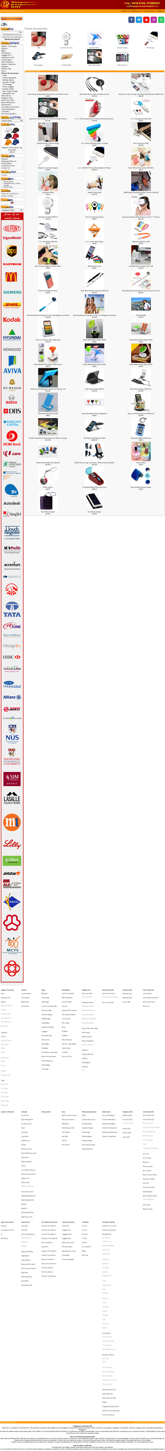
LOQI (104, 1208)
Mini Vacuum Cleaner (28, 1193)
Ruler (145, 1103)
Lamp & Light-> (7, 60)
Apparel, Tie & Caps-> (9, 46)
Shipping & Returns (8, 161)
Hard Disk (45, 1177)
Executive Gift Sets (27, 1181)
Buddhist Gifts (127, 1082)
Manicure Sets (148, 1118)
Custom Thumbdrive (48, 1168)
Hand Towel (5, 1067)
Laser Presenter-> (7, 62)
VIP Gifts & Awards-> (9, 114)
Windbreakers (6, 1010)
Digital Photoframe (27, 1132)
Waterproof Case (122, 64)
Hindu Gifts (127, 1091)
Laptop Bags (45, 1013)
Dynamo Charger (8, 82)
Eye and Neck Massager (90, 1017)
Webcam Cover (148, 1148)
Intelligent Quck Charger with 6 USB (141, 266)
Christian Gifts (128, 1085)
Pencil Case (45, 1025)
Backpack (45, 992)
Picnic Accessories (27, 1136)
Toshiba (105, 1227)
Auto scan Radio (87, 992)
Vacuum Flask (67, 1037)
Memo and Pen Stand (28, 1190)
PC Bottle (65, 1019)
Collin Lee (105, 1258)
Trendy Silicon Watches (150, 1106)
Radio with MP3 (87, 995)
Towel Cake (4, 1073)
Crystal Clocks (107, 1248)
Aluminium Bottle (68, 992)
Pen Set (64, 1100)
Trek (103, 1230)
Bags (43, 989)
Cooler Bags (45, 998)
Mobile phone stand (94, 266)
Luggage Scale (66, 1168)
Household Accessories (29, 1108)
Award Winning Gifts (109, 1165)
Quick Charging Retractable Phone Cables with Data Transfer (48, 94)
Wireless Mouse (87, 1029)
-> (10, 73)
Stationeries (25, 1159)
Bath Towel (4, 1058)
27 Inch (84, 1171)
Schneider (105, 1221)
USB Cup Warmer (87, 1036)
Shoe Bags (45, 1031)
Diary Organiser (26, 1171)
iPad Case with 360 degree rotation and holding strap (48, 389)
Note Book (24, 1174)
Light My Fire (106, 1205)
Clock (23, 1091)
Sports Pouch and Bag (49, 1037)
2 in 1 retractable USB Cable (48, 241)
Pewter (104, 1289)
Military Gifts (6, 69)
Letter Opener (26, 1187)
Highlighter (25, 1184)
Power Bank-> (6, 96)
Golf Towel (4, 1064)
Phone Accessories (17, 11)
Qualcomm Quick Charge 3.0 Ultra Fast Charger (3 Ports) (48, 119)
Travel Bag (45, 1046)
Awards (23, 989)
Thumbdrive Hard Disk (49, 1159)
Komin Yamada (107, 1270)
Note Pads (24, 1196)
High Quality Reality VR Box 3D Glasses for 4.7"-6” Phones (141, 217)
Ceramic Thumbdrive (49, 1162)
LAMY (104, 1202)
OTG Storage (7, 84)
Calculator (24, 1162)
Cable (4, 75)
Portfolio (24, 1177)
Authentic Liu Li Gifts (109, 1162)
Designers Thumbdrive (49, 1171)
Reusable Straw (67, 1025)
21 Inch (84, 1165)
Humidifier (25, 1112)
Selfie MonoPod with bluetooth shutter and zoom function (141, 291)
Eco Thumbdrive (47, 1174)
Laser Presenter (148, 989)
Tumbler (65, 1034)
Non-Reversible (6, 1013)
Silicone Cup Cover (149, 1133)
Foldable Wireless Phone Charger (48, 143)
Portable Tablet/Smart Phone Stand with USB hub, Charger (48, 438)
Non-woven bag (47, 1022)
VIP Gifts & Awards (108, 1159)
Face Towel (4, 1061)
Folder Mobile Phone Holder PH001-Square (48, 364)
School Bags (45, 1028)
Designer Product (108, 1255)
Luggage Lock (66, 1165)
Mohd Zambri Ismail (109, 1273)
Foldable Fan (25, 1100)
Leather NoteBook (108, 1177)
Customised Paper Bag (49, 1001)
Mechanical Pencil (68, 1085)
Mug (63, 1016)
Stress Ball (146, 1146)
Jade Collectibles (107, 1283)
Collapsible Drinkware (69, 1004)
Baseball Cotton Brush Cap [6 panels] (12, 148)
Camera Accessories (9, 78)
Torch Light (126, 998)
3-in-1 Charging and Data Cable (141, 119)
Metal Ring (25, 998)
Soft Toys (24, 1145)
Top (1, 11)
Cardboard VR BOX (48, 192)
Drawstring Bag (47, 1007)
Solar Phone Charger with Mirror (141, 389)
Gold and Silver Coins (109, 1280)
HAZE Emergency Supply (110, 995)
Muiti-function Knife (150, 1124)
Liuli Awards (25, 995)
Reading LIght (127, 995)
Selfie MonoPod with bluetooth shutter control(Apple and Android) (48, 315)
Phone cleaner (48, 487)
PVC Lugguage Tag (149, 1094)
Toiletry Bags (46, 1043)
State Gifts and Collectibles (111, 1295)
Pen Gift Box (66, 1094)
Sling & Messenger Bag (49, 1034)
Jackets (3, 998)
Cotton (3, 1032)
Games (23, 1103)
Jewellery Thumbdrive (49, 1180)
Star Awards (25, 1001)
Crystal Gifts (106, 1239)
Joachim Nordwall (108, 1267)
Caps (2, 992)
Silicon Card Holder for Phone (48, 291)
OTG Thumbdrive (47, 1192)
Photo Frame (25, 1129)
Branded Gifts (107, 1168)
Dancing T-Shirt (6, 1026)
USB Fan (84, 1039)
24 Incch (85, 1168)
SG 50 (104, 1261)
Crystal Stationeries (108, 1251)
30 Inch (84, 1174)
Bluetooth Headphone (89, 1011)
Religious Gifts (128, 1079)
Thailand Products (108, 1298)
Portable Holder (66, 64)
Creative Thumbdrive (49, 1165)
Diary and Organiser (28, 1168)
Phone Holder (141, 463)
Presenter (146, 1001)
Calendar (24, 1165)
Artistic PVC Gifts (148, 1085)
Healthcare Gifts (108, 989)
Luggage (44, 1019)
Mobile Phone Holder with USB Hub (48, 463)
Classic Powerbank (108, 1082)
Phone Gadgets (38, 64)
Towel (3, 1055)
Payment (4, 159)
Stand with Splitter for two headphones (94, 413)
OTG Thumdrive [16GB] (141, 143)
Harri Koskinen (107, 1264)
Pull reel (146, 1130)
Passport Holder (67, 1177)
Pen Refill (65, 1097)
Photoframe (106, 1183)
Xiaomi (104, 1236)
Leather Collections (8, 64)
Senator (104, 1224)
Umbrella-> (5, 111)
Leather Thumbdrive (49, 1183)
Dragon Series (107, 1199)
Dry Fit (3, 1035)
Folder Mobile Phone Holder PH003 (140, 340)
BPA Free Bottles (67, 995)
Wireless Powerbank (109, 1097)
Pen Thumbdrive (47, 1195)
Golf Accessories (26, 1106)
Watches (24, 1148)
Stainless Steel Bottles (69, 1028)
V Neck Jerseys (6, 1051)
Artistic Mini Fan (148, 1082)
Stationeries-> (6, 105)
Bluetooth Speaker (88, 1014)
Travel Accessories (68, 1159)
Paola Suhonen (107, 1276)
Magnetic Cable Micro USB (141, 241)
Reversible (4, 1016)
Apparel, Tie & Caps (7, 989)
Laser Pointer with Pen (150, 995)
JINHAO (104, 1196)
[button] (126, 11)
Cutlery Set (24, 1097)
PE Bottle (65, 1022)
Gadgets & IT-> (6, 55)
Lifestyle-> (5, 66)
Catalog (6, 11)
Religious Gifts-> (7, 98)
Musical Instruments (28, 1123)
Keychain (146, 1115)
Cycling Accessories (7, 1165)
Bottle (84, 1180)
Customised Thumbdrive (151, 1091)
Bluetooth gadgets (88, 1008)
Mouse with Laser (149, 998)
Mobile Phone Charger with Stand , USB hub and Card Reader (94, 463)
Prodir (104, 1218)
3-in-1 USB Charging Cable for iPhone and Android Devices (94, 119)
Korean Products (26, 1114)
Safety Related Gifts (27, 1142)
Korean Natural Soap (109, 1286)
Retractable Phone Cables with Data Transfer (94, 94)
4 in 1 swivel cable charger (94, 241)
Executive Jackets (6, 1001)
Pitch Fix (105, 1215)
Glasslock (105, 1193)
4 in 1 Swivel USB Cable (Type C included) (94, 143)
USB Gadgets (86, 1042)
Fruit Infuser (66, 1010)
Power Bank (106, 1079)
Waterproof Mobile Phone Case (141, 438)
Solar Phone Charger (48, 512)
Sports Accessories (7, 1159)
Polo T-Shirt (4, 1029)
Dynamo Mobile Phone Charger (141, 487)
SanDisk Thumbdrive (49, 1198)
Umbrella (85, 1159)
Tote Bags (105, 1211)
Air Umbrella (86, 1177)
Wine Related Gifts (27, 1151)
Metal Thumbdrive (48, 1186)
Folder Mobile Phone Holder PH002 (140, 364)
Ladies (23, 1117)
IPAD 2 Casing (107, 1174)
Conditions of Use (8, 166)
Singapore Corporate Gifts (110, 1292)
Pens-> (3, 71)
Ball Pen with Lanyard (69, 1082)
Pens (63, 1079)
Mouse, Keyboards (88, 1026)
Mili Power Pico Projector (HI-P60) (94, 438)
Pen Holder (25, 1202)
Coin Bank (24, 1094)
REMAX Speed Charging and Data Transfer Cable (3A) (141, 192)
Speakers (85, 1033)
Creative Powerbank (108, 1085)
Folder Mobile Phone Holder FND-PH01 (141, 168)
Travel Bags (66, 1183)
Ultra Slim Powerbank (109, 1091)
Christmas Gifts (128, 1088)
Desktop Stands (8, 80)
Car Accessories (26, 1088)
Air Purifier (25, 1082)
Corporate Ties (5, 995)
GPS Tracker (86, 1020)
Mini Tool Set (147, 1121)
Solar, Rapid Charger (94, 64)
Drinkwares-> (6, 53)
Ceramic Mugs (67, 998)
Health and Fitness (108, 992)
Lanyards (4, 1020)
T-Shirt (3, 1023)
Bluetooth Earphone (88, 1005)
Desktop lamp (127, 992)
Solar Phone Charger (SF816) (94, 389)
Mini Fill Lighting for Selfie (94, 217)
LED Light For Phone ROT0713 (48, 217)
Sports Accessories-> (8, 102)
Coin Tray (146, 1109)
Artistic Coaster (148, 1088)
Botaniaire (105, 1187)
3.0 (83, 1048)
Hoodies (3, 1004)
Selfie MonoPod (141, 315)
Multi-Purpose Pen (68, 1091)
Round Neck (5, 1039)
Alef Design (106, 1171)
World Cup (4, 1171)
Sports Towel (5, 1070)
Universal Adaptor (68, 1186)
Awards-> (4, 48)
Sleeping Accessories (69, 1180)
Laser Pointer (147, 992)
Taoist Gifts (126, 1097)
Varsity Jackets (6, 1007)
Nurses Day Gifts (108, 999)
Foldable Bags (46, 1010)
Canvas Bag (45, 995)
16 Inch (84, 1162)
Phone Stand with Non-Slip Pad (48, 413)
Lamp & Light (127, 989)
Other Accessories (68, 1174)
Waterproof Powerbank (109, 1094)
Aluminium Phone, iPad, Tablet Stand (47, 340)
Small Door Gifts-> (8, 100)
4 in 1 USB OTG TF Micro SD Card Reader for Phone (94, 168)
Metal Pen (65, 1088)
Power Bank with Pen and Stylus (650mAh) (94, 291)
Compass (4, 1162)
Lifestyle (24, 1079)
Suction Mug (66, 1031)
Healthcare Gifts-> (8, 57)
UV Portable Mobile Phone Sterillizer (94, 487)
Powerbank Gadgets (108, 1088)
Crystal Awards (26, 992)
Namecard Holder (149, 1127)
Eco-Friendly (147, 1112)
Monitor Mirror (87, 1023)
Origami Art (25, 1126)
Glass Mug (65, 1013)
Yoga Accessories (27, 1154)
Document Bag (46, 1004)
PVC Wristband (148, 1100)
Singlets (3, 1048)
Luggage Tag (66, 1171)
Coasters (65, 1001)
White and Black (148, 1142)
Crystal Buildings (108, 1245)
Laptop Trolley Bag (47, 1016)
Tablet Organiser (47, 1040)
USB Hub (85, 1045)
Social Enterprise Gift (150, 1139)
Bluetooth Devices (88, 999)
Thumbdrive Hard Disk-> (10, 107)
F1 (2, 1168)
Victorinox (105, 1233)
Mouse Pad (106, 1180)
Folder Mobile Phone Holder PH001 (94, 364)
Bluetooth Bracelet (88, 1002)
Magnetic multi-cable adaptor (48, 168)
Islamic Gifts (127, 1094)
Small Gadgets (148, 1136)
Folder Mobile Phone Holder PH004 (94, 340)
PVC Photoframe (148, 1097)
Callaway (105, 1190)
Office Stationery (26, 1199)
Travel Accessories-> (8, 109)
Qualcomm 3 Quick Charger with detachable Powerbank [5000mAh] (141, 94)
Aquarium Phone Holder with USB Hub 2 (141, 413)
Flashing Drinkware (68, 1007)
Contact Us (5, 168)
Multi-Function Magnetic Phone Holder (48, 266)
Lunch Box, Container (28, 1120)
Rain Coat (85, 1183)
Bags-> (3, 51)
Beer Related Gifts (27, 1085)
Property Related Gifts (28, 1139)
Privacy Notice (6, 163)
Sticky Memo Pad (26, 1205)
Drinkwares (66, 989)
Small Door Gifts (148, 1079)
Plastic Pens (66, 1103)
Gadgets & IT (86, 989)
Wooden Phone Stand (94, 192)
